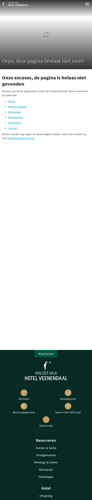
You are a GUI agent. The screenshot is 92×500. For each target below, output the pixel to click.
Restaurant (14, 112)
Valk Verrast (46, 421)
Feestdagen (46, 477)
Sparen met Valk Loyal (68, 408)
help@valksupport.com (20, 138)
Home (11, 101)
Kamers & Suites (17, 106)
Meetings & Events (46, 462)
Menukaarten (15, 117)
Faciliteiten (14, 122)
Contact (12, 128)
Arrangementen (46, 455)
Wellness (24, 394)
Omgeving (46, 496)
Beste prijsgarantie (24, 408)
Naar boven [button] (46, 354)
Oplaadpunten (68, 394)
